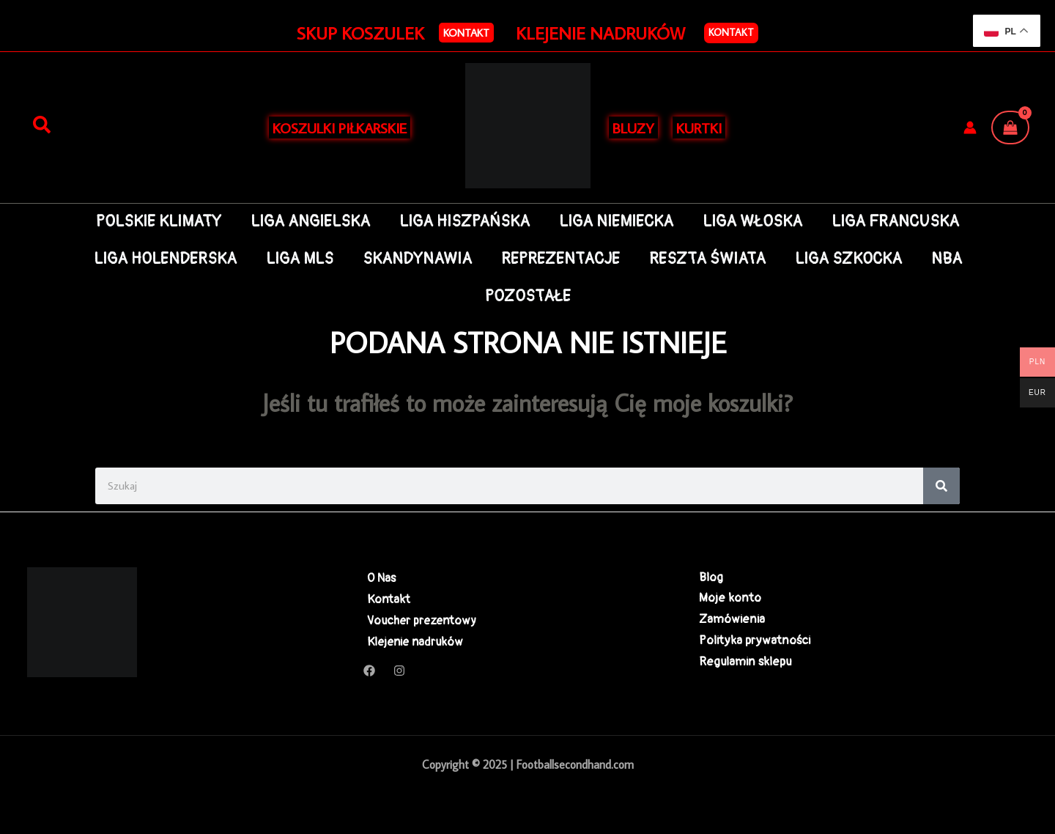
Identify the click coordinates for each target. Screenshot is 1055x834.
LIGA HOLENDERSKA (157, 259)
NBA (953, 259)
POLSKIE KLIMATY (152, 222)
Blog (711, 578)
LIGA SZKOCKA (852, 259)
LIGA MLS (294, 259)
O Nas (378, 578)
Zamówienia (732, 621)
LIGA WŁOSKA (756, 222)
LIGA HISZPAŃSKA (463, 222)
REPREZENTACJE (560, 259)
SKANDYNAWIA (414, 259)
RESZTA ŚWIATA (709, 259)
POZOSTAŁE (528, 296)
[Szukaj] (42, 125)
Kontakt (731, 32)
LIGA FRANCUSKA (901, 222)
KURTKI (699, 127)
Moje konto (730, 599)
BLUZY (633, 127)
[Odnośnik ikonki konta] (970, 127)
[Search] (941, 486)
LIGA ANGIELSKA (306, 222)
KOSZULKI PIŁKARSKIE (340, 127)
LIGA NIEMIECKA (617, 222)
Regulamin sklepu (745, 665)
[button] (466, 33)
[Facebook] (369, 673)
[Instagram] (399, 673)
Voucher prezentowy (420, 621)
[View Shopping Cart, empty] (1010, 127)
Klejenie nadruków (413, 643)
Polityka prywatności (754, 643)
